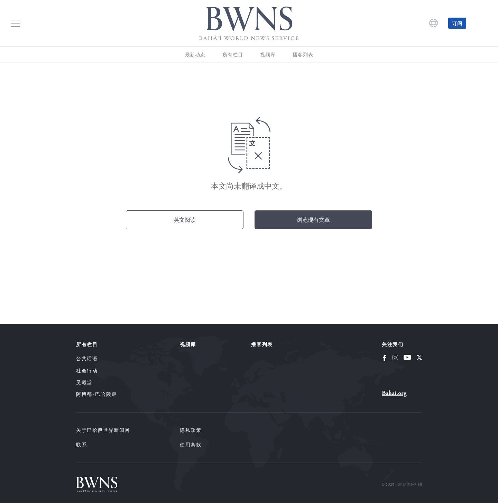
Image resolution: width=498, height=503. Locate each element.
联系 (81, 444)
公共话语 (87, 358)
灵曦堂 (84, 382)
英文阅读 (185, 219)
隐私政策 (190, 430)
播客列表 (303, 54)
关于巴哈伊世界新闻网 (103, 430)
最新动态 (195, 54)
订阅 (457, 23)
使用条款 (190, 444)
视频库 (267, 54)
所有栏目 (233, 54)
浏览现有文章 (313, 219)
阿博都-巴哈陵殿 (96, 394)
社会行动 (87, 370)
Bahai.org (394, 393)
